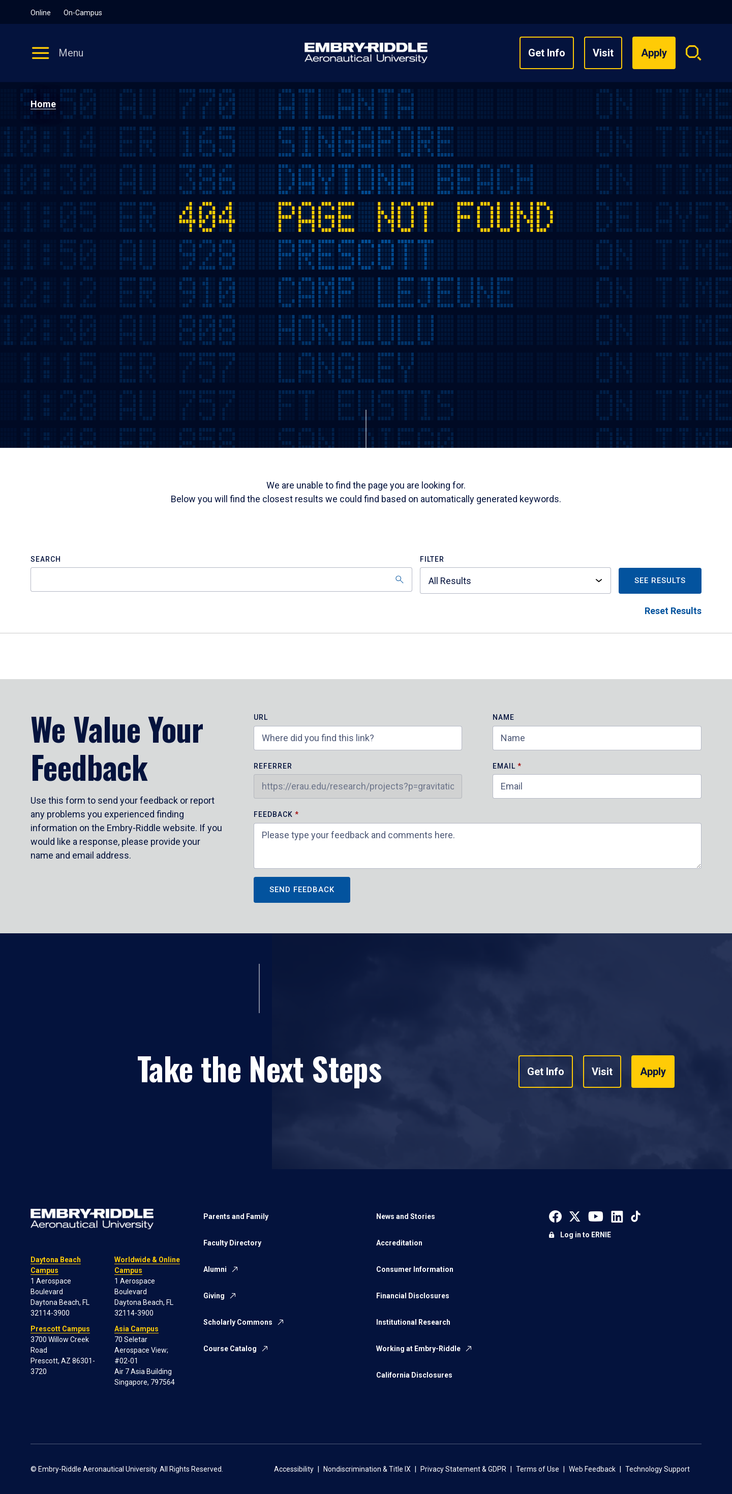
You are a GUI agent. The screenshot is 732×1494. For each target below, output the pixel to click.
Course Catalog (230, 1349)
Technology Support (657, 1469)
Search (45, 559)
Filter (432, 559)
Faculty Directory (232, 1243)
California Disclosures (414, 1375)
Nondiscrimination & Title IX (367, 1469)
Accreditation (399, 1243)
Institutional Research (413, 1322)
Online (40, 13)
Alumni (215, 1269)
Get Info (546, 53)
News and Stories (405, 1216)
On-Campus (83, 13)
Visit (603, 53)
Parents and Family (235, 1216)
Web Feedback (592, 1469)
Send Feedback (301, 889)
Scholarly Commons (237, 1322)
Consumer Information (414, 1269)
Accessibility (294, 1469)
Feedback (274, 814)
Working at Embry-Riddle (418, 1349)
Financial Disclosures (412, 1296)
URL (261, 717)
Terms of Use (537, 1469)
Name (503, 717)
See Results (660, 580)
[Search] (221, 579)
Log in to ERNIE (585, 1235)
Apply (653, 1071)
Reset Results (673, 610)
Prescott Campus (60, 1329)
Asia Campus (136, 1329)
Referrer (273, 766)
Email (504, 766)
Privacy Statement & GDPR (463, 1469)
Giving (214, 1296)
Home (43, 104)
